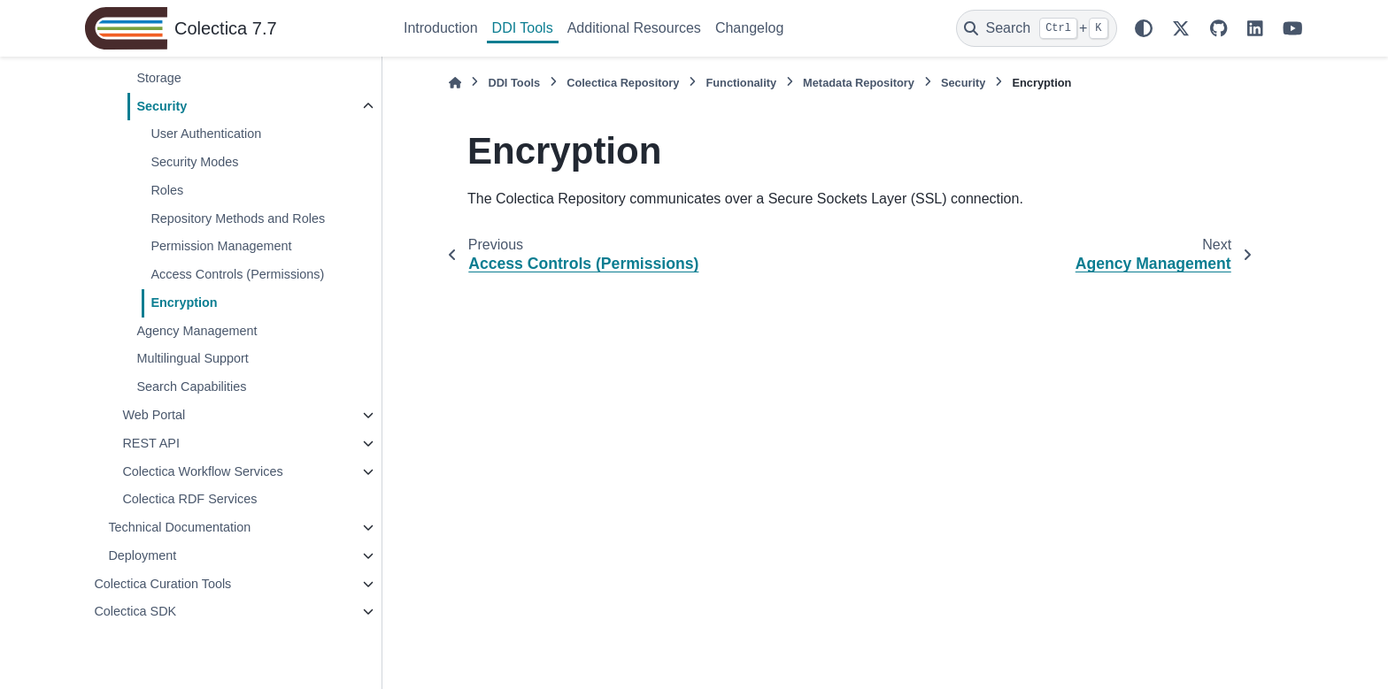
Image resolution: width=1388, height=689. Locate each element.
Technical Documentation (179, 527)
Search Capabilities (191, 386)
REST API (151, 443)
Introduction (441, 27)
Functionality (741, 82)
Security (161, 106)
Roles (166, 190)
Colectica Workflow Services (202, 471)
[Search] (1036, 28)
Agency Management (196, 331)
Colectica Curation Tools (162, 584)
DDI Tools (522, 27)
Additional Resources (634, 27)
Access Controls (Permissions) (237, 274)
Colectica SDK (135, 611)
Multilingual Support (192, 358)
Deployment (142, 555)
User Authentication (205, 133)
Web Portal (153, 415)
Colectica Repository (623, 82)
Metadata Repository (858, 82)
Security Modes (194, 162)
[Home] (455, 82)
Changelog (749, 27)
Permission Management (220, 246)
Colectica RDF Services (189, 499)
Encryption (183, 302)
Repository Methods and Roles (237, 218)
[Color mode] (1143, 28)
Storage (158, 78)
